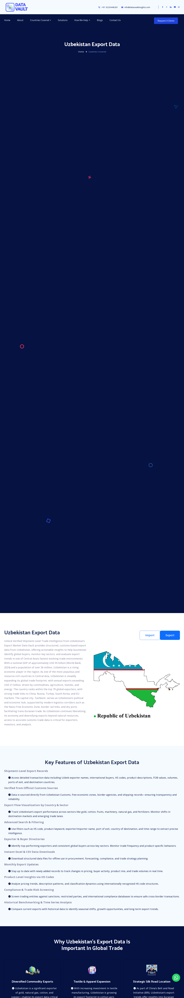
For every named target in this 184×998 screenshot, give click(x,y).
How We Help (81, 20)
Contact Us (115, 20)
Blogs (100, 20)
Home (7, 20)
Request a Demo (166, 20)
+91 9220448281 (108, 7)
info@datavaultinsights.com (135, 7)
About (20, 20)
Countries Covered (39, 20)
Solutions (63, 20)
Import (149, 635)
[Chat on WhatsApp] (176, 978)
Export (170, 635)
